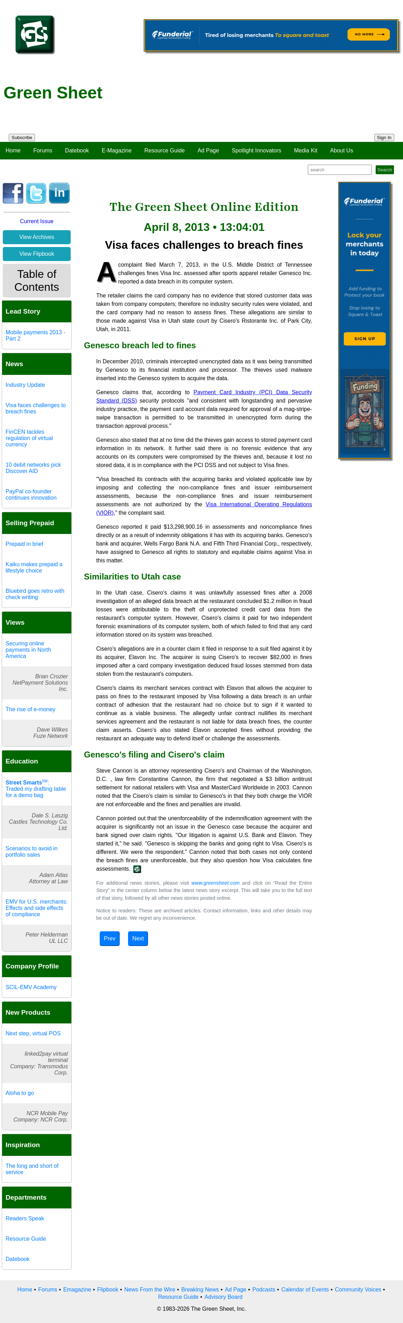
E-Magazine (117, 150)
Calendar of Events (305, 1290)
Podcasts (263, 1290)
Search (384, 169)
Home (13, 150)
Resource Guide (164, 150)
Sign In (384, 137)
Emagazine (77, 1290)
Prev (109, 938)
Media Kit (305, 150)
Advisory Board (224, 1297)
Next (138, 938)
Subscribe (22, 137)
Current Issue (37, 221)
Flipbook (107, 1290)
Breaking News (200, 1290)
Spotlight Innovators (256, 150)
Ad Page (208, 150)
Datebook (77, 150)
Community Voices (358, 1290)
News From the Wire (149, 1290)
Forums (42, 150)
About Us (341, 150)
